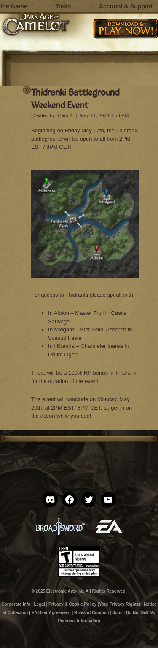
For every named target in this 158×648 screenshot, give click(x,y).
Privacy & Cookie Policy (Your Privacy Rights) (94, 604)
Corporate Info (15, 604)
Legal (39, 604)
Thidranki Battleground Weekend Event (75, 98)
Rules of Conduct (91, 612)
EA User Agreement (50, 612)
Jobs (117, 612)
